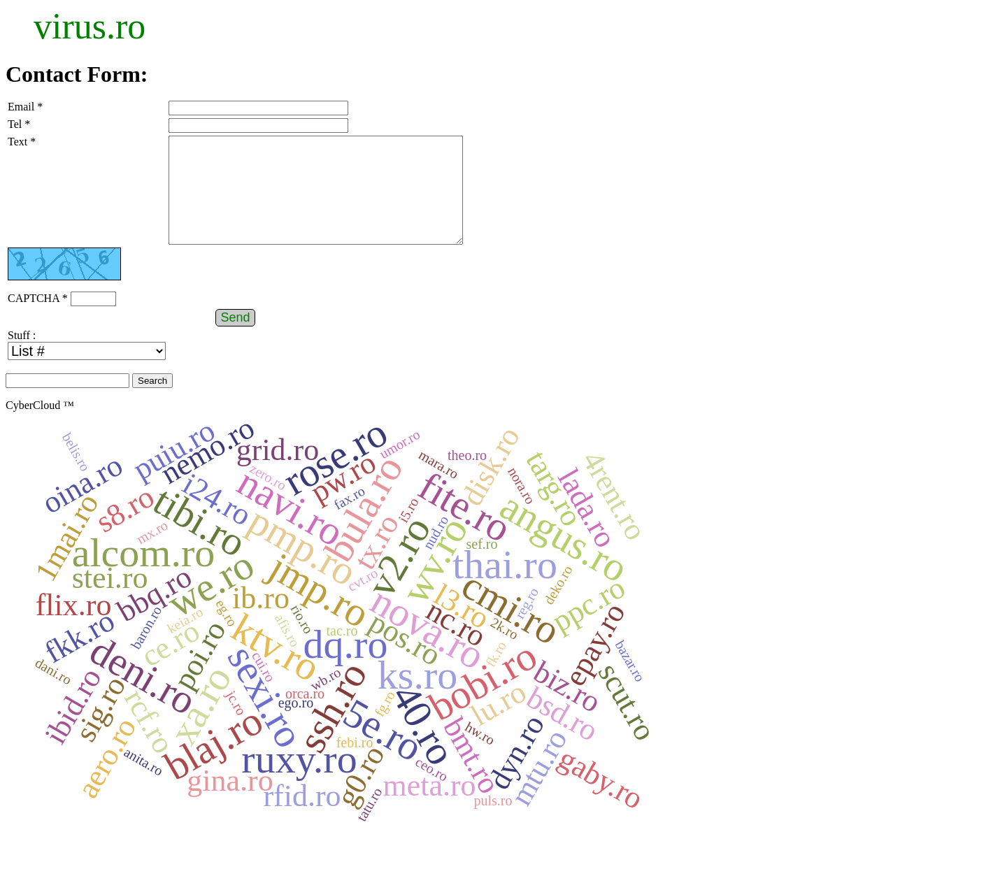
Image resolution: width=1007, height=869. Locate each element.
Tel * (19, 124)
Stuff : (22, 356)
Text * (22, 142)
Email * (25, 107)
